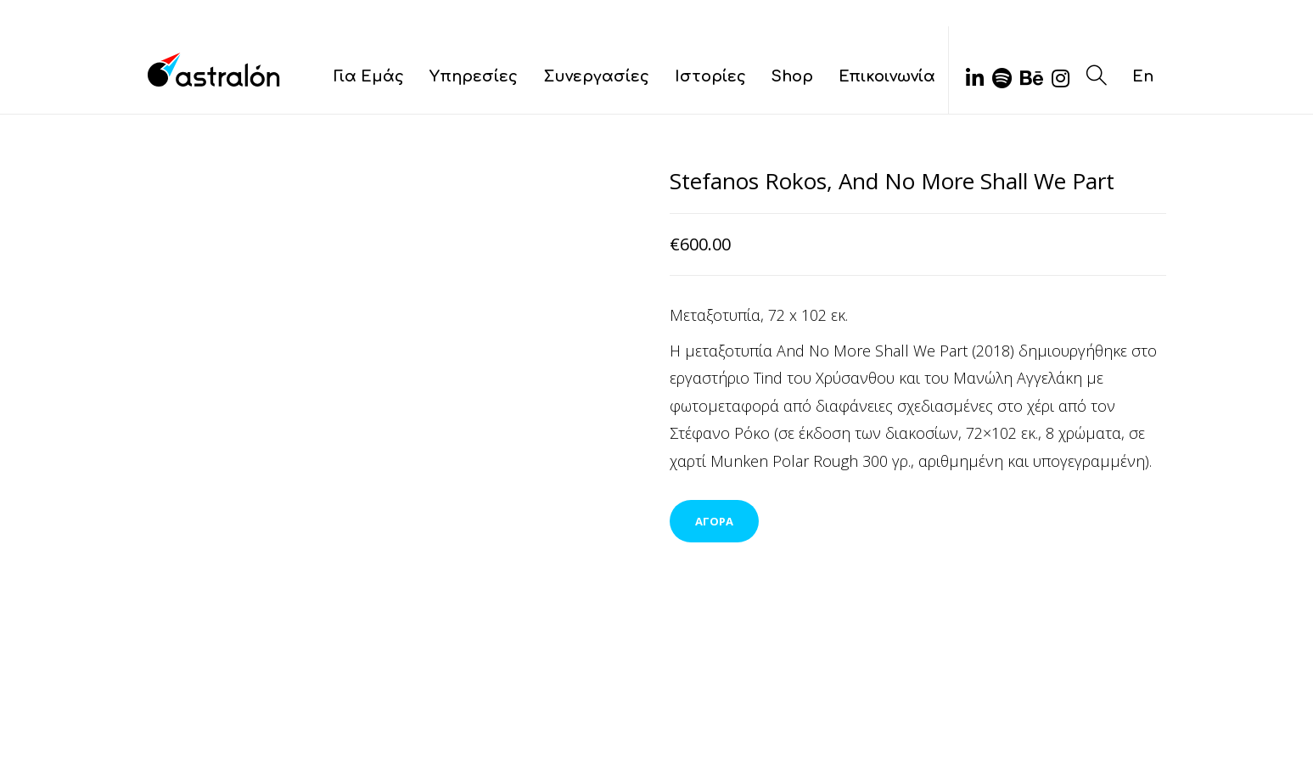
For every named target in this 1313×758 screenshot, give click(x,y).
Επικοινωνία (887, 76)
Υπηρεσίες (473, 76)
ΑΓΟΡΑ (714, 521)
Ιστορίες (710, 76)
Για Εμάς (369, 76)
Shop (792, 76)
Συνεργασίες (596, 76)
